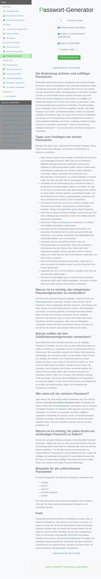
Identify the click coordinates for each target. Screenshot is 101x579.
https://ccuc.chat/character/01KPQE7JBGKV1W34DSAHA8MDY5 (17, 125)
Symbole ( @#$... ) (67, 49)
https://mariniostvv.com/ (12, 120)
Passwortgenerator (44, 302)
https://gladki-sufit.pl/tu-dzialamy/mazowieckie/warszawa (17, 107)
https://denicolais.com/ (11, 138)
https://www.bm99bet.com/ (13, 134)
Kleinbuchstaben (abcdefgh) (71, 27)
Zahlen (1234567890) (68, 43)
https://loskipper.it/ (10, 147)
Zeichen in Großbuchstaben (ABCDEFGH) (71, 35)
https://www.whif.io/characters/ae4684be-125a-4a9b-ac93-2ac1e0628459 (17, 129)
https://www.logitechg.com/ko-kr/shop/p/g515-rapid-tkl (17, 143)
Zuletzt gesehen (10, 102)
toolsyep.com (59, 99)
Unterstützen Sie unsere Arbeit (66, 68)
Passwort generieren (69, 57)
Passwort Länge (75, 20)
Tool (3, 2)
